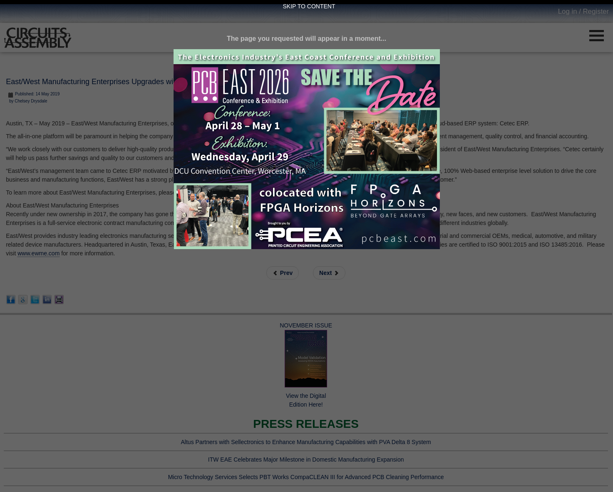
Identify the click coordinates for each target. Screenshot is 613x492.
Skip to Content (309, 6)
